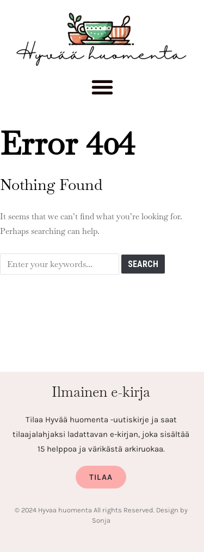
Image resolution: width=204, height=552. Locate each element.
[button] (102, 90)
